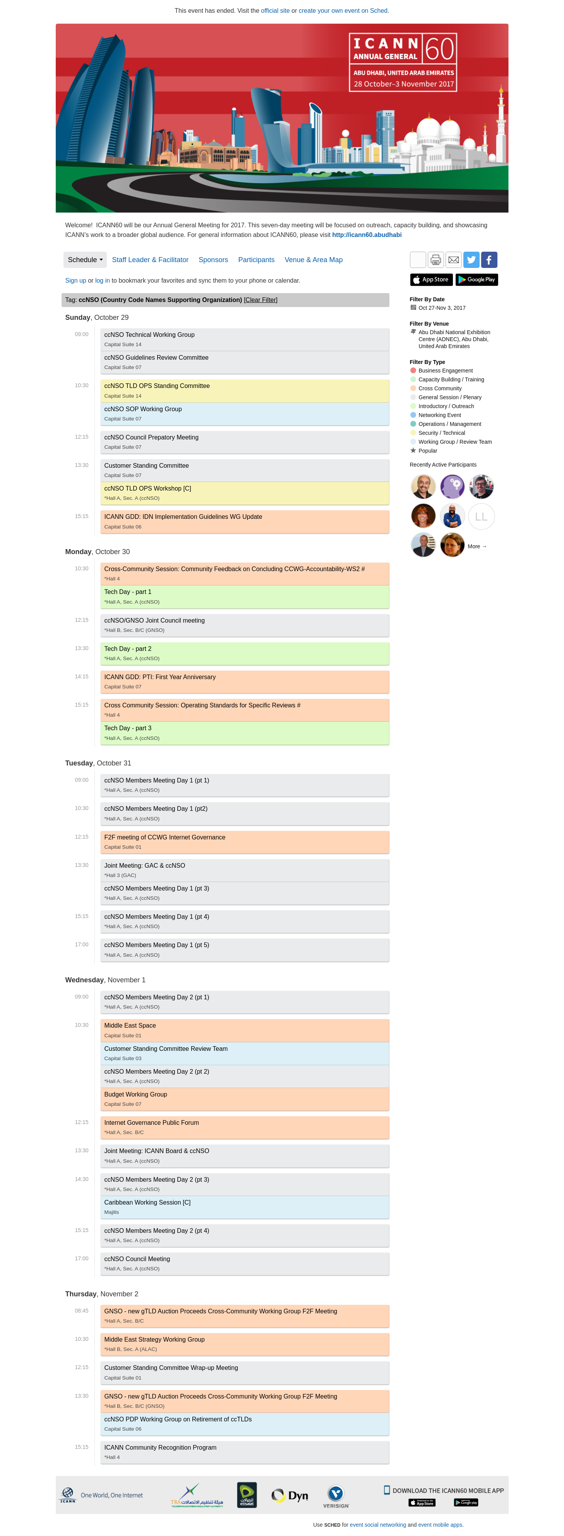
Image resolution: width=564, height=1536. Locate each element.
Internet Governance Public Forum (152, 1129)
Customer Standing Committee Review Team (166, 1055)
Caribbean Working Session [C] (148, 1209)
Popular (423, 450)
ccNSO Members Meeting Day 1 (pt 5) (157, 951)
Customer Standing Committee (147, 472)
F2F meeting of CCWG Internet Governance (165, 843)
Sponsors (213, 260)
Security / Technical (437, 433)
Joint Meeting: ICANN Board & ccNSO (157, 1157)
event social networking (378, 1525)
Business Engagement (441, 370)
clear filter (260, 300)
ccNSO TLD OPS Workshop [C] (148, 495)
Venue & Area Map (314, 260)
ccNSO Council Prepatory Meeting (152, 443)
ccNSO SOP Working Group (143, 415)
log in (102, 280)
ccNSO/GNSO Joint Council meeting (155, 627)
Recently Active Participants (443, 465)
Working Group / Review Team (451, 442)
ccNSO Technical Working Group (150, 341)
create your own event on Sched (343, 10)
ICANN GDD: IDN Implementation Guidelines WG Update (183, 523)
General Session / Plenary (446, 397)
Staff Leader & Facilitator (150, 260)
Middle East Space (130, 1032)
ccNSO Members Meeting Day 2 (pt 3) (157, 1186)
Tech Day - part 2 (132, 655)
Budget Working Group (136, 1100)
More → (477, 546)
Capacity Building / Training (447, 379)
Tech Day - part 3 (132, 734)
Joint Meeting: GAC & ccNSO (145, 872)
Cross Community (436, 388)
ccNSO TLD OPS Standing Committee (157, 392)
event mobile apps (440, 1525)
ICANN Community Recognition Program (161, 1454)
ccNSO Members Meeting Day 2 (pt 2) (157, 1078)
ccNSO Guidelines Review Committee (157, 364)
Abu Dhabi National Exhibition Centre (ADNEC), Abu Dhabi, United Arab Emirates (450, 339)
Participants (256, 260)
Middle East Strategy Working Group (155, 1346)
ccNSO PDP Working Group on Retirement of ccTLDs (178, 1425)
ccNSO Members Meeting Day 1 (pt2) (156, 815)
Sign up (75, 280)
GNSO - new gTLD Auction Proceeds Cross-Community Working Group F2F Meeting (221, 1317)
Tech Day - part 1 (132, 598)
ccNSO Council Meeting (137, 1265)
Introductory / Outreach (442, 406)
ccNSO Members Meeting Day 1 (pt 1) (157, 786)
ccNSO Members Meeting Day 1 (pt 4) (157, 923)
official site (275, 10)
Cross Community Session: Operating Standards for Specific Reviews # (203, 711)
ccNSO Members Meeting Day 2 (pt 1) (157, 1003)
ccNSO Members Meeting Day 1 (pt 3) (157, 894)
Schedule (82, 260)
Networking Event (435, 415)
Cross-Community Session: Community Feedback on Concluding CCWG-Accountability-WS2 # (235, 575)
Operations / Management (446, 424)
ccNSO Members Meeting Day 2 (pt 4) (157, 1237)
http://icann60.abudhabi (367, 235)
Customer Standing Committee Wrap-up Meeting (171, 1374)
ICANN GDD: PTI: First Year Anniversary (160, 683)
